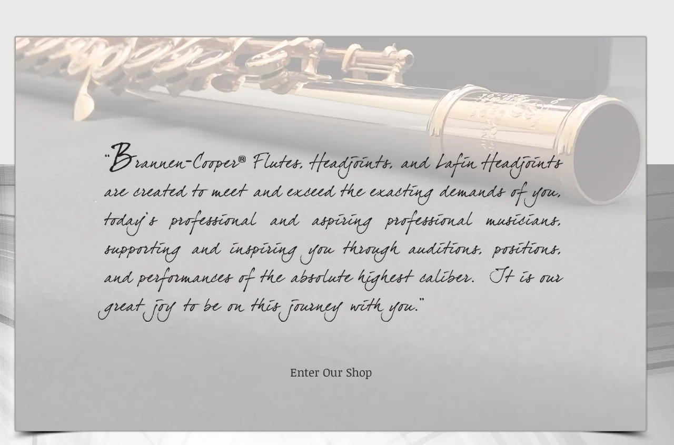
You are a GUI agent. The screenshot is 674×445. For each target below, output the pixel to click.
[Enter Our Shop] (330, 372)
